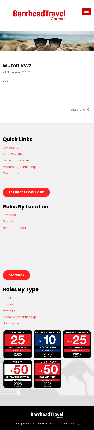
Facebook (16, 275)
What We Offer (13, 154)
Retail (7, 298)
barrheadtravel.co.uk (26, 192)
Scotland (9, 215)
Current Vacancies (16, 160)
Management (12, 310)
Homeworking (12, 323)
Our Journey (11, 148)
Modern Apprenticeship (19, 167)
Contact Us (11, 173)
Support (8, 304)
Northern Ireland (14, 228)
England (8, 221)
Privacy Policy (71, 423)
